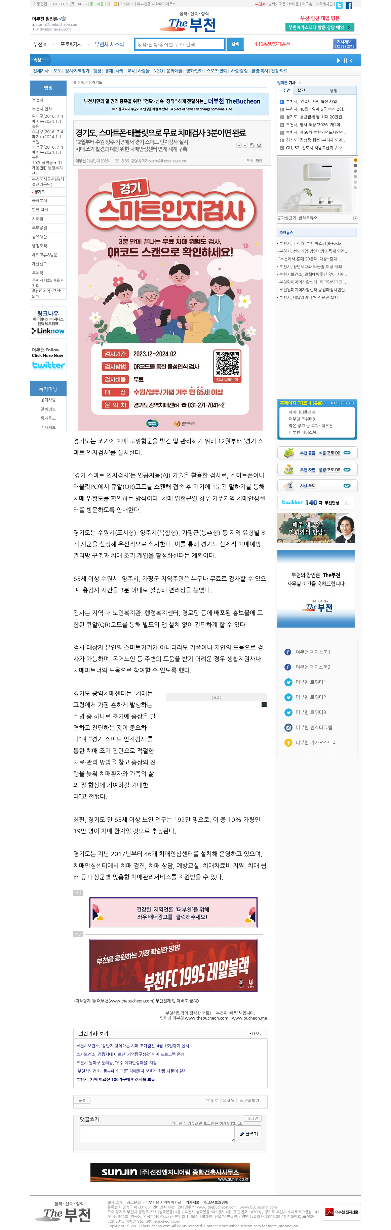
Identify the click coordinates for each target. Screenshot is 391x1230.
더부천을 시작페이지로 (155, 4)
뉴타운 (293, 4)
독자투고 (48, 418)
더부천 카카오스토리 (316, 742)
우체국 (37, 273)
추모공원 (39, 228)
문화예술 (174, 71)
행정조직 (39, 246)
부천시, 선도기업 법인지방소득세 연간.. (313, 251)
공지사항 (48, 400)
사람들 (144, 71)
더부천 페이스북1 (313, 652)
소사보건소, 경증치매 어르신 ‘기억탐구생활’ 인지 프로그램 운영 (130, 1054)
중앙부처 (39, 201)
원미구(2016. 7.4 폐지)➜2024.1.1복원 (47, 121)
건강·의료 (279, 71)
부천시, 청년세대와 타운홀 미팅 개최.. (312, 267)
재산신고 (39, 264)
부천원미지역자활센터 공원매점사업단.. (313, 290)
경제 (109, 71)
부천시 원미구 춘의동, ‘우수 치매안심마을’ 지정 (116, 1063)
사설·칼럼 (239, 71)
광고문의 (134, 1202)
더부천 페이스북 (302, 433)
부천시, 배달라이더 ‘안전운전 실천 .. (310, 298)
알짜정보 (48, 409)
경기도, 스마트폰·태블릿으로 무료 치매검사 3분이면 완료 (160, 133)
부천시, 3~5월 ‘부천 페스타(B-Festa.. (311, 244)
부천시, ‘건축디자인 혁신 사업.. (310, 102)
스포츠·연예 (216, 71)
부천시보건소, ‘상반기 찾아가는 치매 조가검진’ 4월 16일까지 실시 (132, 1046)
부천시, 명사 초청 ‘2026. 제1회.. (311, 125)
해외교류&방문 (44, 255)
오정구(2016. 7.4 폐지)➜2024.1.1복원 (47, 152)
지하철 (37, 219)
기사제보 (127, 4)
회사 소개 (115, 1202)
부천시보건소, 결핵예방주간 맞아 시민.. (313, 275)
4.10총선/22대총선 (272, 44)
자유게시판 (324, 4)
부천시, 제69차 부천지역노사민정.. (313, 133)
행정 (97, 71)
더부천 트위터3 (302, 419)
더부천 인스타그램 (314, 727)
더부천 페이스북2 (313, 667)
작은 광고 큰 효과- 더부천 (311, 426)
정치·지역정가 (77, 71)
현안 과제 (40, 210)
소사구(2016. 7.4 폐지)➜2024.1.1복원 (47, 137)
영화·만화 (194, 71)
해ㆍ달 (112, 4)
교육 (131, 71)
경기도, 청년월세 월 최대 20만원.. (312, 117)
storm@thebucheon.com (168, 161)
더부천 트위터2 (311, 697)
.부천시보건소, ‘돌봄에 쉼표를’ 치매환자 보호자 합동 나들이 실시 (131, 1071)
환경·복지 (259, 71)
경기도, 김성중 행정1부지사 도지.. (312, 140)
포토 (57, 71)
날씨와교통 (277, 4)
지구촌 (307, 4)
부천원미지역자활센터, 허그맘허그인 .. (312, 282)
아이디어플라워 (302, 412)
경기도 (39, 192)
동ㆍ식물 (97, 4)
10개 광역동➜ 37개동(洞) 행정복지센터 (47, 168)
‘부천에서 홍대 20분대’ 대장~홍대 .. (310, 259)
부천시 (37, 100)
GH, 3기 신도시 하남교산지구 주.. (312, 148)
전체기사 (40, 71)
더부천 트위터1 (311, 682)
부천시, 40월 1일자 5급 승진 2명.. (313, 109)
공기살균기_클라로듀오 (297, 218)
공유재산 (39, 237)
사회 (119, 71)
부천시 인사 (42, 109)
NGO (158, 71)
